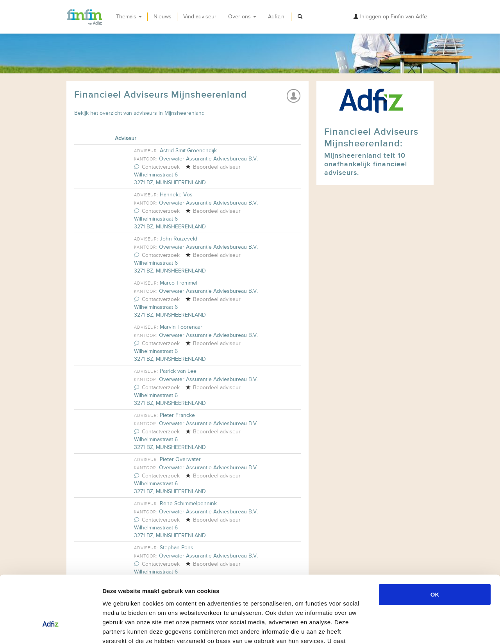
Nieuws (162, 16)
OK (434, 540)
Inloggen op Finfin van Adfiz (390, 16)
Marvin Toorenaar (181, 327)
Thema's (129, 16)
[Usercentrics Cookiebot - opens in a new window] (50, 628)
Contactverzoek (157, 167)
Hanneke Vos (176, 194)
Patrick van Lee (178, 371)
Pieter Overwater (180, 459)
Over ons (242, 16)
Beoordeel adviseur (213, 167)
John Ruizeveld (178, 238)
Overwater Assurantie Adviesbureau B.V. (208, 158)
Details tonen (422, 627)
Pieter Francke (177, 415)
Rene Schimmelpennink (188, 503)
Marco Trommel (178, 283)
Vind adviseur (199, 16)
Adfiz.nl (277, 16)
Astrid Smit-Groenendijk (188, 150)
